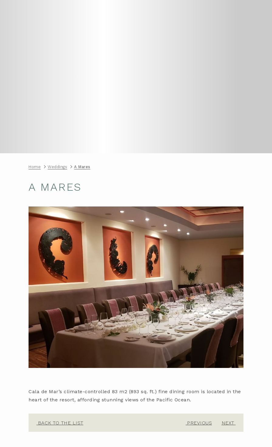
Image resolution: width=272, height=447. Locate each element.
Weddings (57, 167)
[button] (136, 287)
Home (35, 167)
